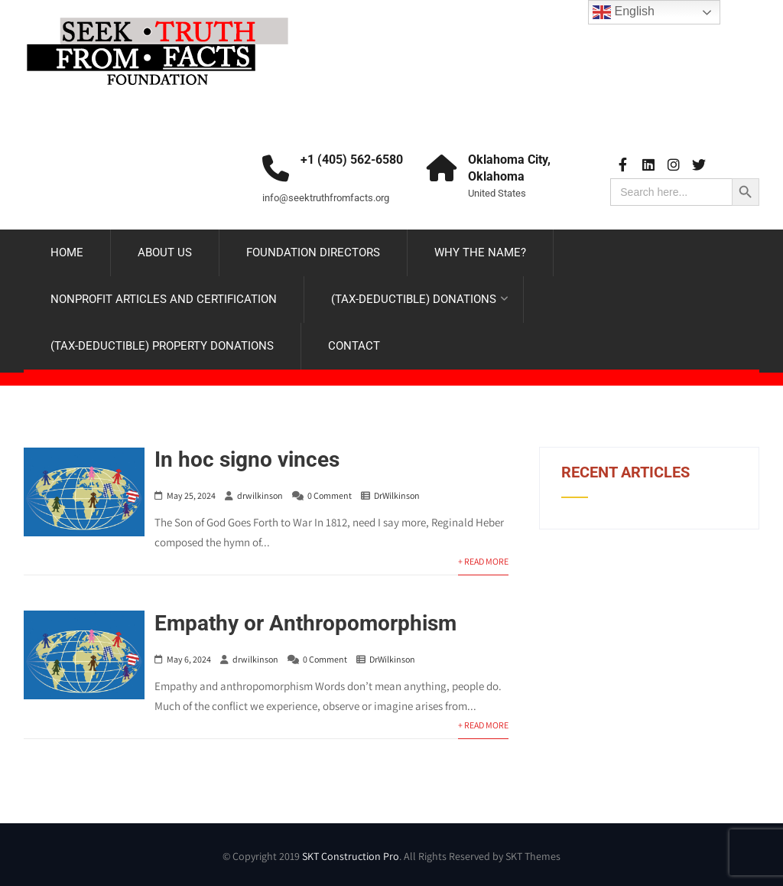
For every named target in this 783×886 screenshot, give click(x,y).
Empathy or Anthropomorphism (305, 623)
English (624, 12)
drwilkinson (260, 495)
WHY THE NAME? (480, 252)
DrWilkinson (397, 495)
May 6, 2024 (189, 659)
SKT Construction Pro (350, 856)
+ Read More (483, 561)
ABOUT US (165, 252)
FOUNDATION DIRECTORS (313, 252)
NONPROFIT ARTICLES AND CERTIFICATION (163, 299)
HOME (66, 252)
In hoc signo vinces (247, 459)
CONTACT (354, 346)
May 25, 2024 (191, 495)
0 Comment (329, 495)
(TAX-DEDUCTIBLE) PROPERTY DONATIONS (162, 346)
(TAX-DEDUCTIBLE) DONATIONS (419, 299)
